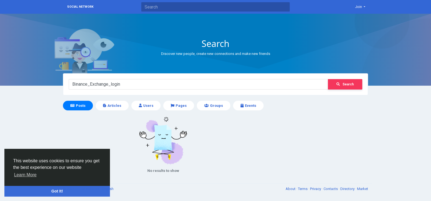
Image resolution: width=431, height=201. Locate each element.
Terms (303, 189)
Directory (347, 189)
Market (362, 189)
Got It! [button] (57, 191)
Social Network (80, 7)
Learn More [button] (25, 174)
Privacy (316, 189)
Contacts (331, 189)
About (291, 189)
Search (345, 84)
